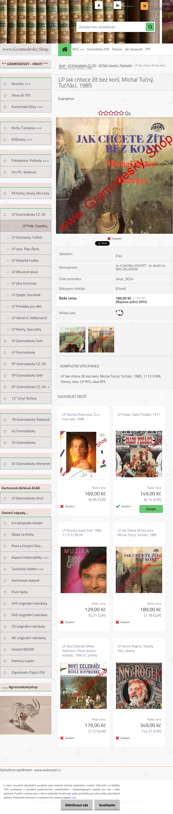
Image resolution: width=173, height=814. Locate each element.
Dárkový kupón (22, 660)
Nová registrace (122, 5)
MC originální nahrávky (28, 637)
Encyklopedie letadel (27, 523)
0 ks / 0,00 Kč (160, 3)
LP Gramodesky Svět (27, 340)
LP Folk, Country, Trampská (35, 227)
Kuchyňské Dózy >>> (27, 106)
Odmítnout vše (73, 805)
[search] (150, 27)
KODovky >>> (21, 139)
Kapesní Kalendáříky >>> (30, 557)
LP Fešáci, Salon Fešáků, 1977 (139, 414)
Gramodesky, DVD (98, 49)
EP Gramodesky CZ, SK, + (30, 386)
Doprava (117, 49)
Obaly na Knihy (22, 534)
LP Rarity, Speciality (26, 329)
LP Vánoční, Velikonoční (29, 317)
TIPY (147, 49)
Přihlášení (93, 5)
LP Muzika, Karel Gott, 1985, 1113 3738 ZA (82, 532)
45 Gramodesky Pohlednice (23, 432)
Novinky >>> (21, 83)
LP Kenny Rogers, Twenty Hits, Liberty (135, 648)
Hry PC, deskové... (24, 172)
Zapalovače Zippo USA (28, 672)
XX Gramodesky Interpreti (30, 463)
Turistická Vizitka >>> (27, 569)
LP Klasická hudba (25, 260)
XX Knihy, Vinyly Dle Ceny (30, 193)
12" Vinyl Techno (23, 398)
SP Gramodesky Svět (27, 375)
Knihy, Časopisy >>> (26, 127)
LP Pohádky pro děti (26, 306)
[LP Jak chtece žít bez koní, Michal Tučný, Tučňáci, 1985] (114, 119)
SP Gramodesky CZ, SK (28, 363)
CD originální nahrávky (28, 626)
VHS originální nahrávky (29, 603)
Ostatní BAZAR (22, 649)
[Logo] (31, 27)
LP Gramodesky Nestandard (23, 354)
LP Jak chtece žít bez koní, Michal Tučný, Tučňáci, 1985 (137, 532)
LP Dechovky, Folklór (27, 237)
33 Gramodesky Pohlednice (23, 444)
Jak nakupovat (133, 49)
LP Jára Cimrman (24, 283)
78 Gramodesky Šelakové (30, 419)
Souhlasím (106, 805)
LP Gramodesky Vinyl (27, 498)
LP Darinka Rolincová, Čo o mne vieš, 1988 (81, 416)
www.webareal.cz (47, 770)
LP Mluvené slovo (24, 271)
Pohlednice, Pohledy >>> (30, 160)
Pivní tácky (19, 591)
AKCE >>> (78, 49)
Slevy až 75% (21, 95)
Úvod (62, 65)
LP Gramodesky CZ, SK (28, 214)
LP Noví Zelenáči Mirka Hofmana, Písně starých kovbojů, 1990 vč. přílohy (79, 651)
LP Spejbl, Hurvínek (26, 294)
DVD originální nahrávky (29, 614)
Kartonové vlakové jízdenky (25, 582)
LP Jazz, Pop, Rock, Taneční (25, 250)
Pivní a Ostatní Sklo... (27, 546)
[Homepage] (65, 49)
